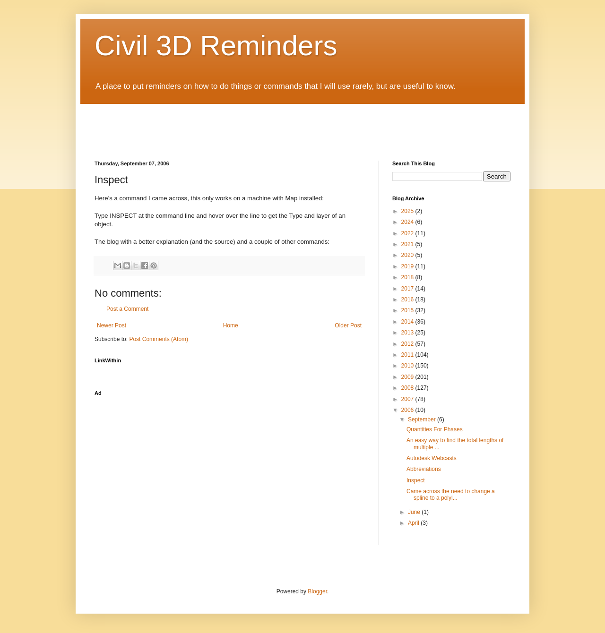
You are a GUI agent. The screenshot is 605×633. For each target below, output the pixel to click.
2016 (408, 299)
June (415, 512)
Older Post (348, 325)
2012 (408, 344)
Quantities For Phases (434, 429)
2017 (408, 288)
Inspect (415, 480)
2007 (408, 399)
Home (230, 325)
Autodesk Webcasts (431, 458)
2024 (408, 222)
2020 (408, 255)
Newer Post (111, 325)
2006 (408, 410)
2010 (408, 365)
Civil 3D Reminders (216, 45)
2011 (408, 354)
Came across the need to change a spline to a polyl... (450, 494)
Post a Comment (127, 309)
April (414, 523)
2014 (408, 321)
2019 (408, 266)
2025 (408, 211)
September (422, 419)
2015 (408, 310)
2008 (408, 388)
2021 (408, 244)
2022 (408, 233)
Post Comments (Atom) (158, 339)
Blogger (317, 591)
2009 (408, 377)
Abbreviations (423, 469)
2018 (408, 277)
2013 (408, 332)
